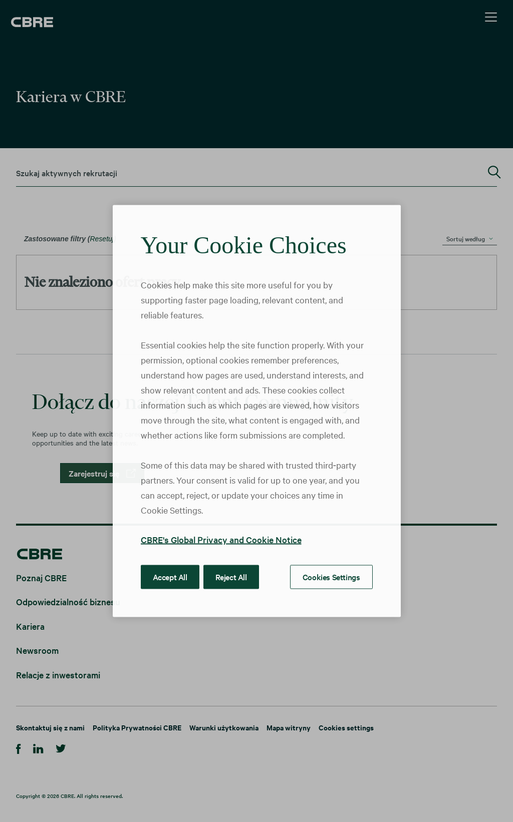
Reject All (231, 576)
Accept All (170, 576)
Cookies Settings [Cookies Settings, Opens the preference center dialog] (331, 576)
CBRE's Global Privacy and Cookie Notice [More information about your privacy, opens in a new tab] (221, 539)
